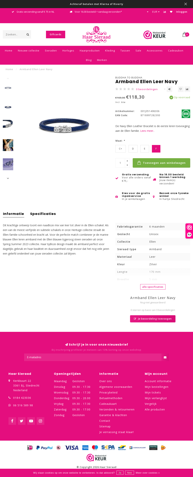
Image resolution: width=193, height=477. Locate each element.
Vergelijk (151, 404)
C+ (120, 148)
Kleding (110, 50)
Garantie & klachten (113, 415)
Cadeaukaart (108, 404)
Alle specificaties (152, 286)
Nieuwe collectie (28, 50)
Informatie (13, 213)
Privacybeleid (108, 392)
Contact (104, 421)
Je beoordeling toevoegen (153, 318)
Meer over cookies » (148, 473)
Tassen (125, 50)
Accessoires (155, 50)
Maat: (120, 140)
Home (8, 50)
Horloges (68, 50)
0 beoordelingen (147, 89)
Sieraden (51, 50)
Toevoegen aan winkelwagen (161, 163)
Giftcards (55, 34)
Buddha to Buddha (128, 77)
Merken (102, 60)
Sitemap (105, 426)
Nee (129, 473)
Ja (120, 473)
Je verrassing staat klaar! (116, 432)
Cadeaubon (175, 50)
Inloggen (181, 11)
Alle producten (155, 409)
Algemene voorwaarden (115, 387)
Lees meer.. (147, 131)
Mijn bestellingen (156, 387)
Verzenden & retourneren (117, 409)
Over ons (105, 381)
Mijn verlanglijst (156, 398)
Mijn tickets (153, 392)
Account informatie (158, 381)
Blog (89, 60)
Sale (138, 50)
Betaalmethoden (111, 398)
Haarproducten (90, 50)
